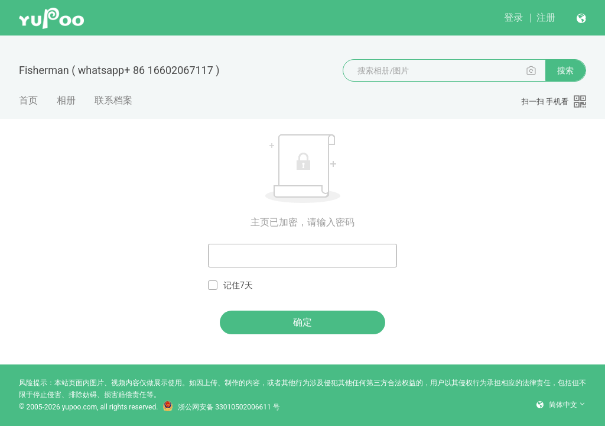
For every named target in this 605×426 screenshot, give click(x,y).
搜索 (565, 70)
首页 (28, 100)
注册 (545, 17)
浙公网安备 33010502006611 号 (220, 407)
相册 (66, 100)
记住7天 (230, 285)
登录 (513, 17)
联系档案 (113, 100)
